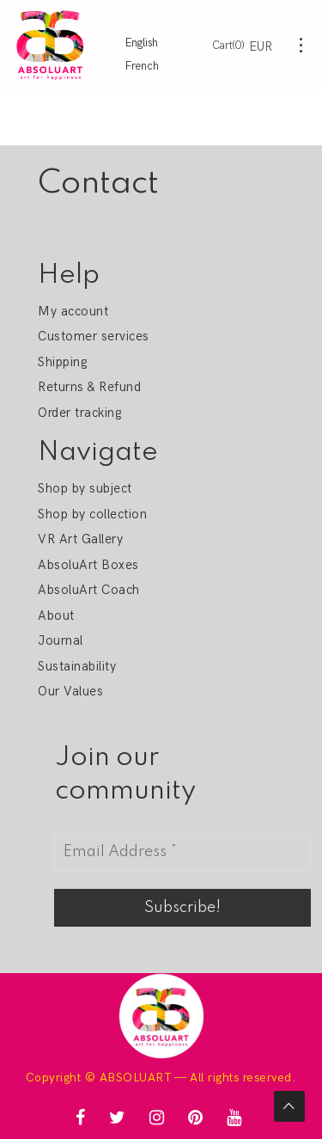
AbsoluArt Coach (88, 589)
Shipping (62, 362)
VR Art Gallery (80, 539)
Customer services (93, 336)
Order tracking (79, 412)
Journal (60, 640)
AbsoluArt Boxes (88, 565)
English (141, 43)
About (56, 615)
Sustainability (77, 666)
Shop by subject (84, 488)
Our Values (70, 691)
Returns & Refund (89, 387)
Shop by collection (92, 514)
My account (73, 311)
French (142, 66)
